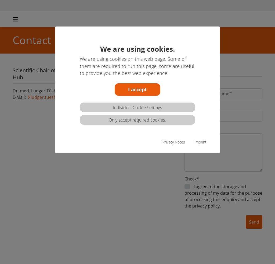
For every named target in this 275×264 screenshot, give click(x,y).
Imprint (200, 142)
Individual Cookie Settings (137, 108)
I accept (137, 89)
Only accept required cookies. (137, 120)
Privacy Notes (173, 142)
